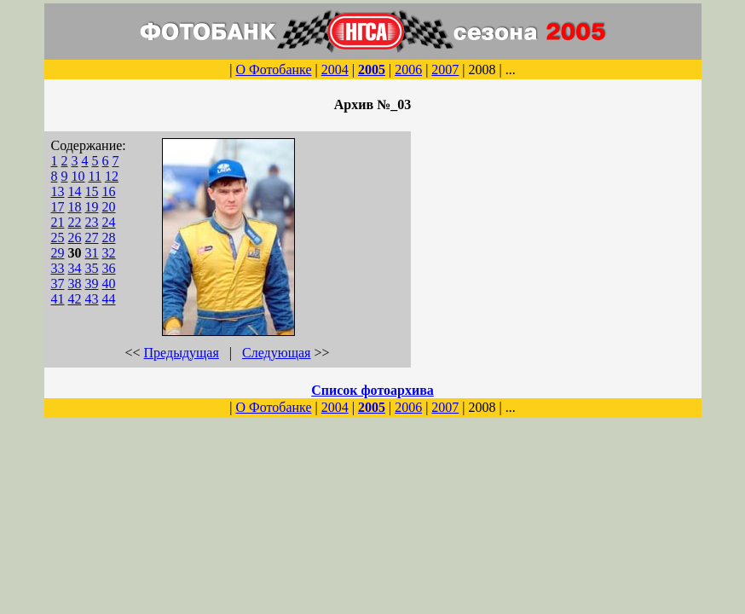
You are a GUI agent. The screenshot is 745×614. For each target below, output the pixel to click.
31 (92, 253)
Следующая (276, 352)
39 (92, 283)
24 (109, 222)
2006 (408, 69)
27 (92, 237)
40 (109, 283)
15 (92, 191)
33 (58, 268)
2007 (445, 69)
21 (58, 222)
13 (58, 191)
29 (58, 253)
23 (92, 222)
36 (109, 268)
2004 (335, 69)
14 (75, 191)
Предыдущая (181, 352)
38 (75, 283)
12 (111, 176)
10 (78, 176)
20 (109, 207)
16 (109, 191)
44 (109, 299)
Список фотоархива (372, 390)
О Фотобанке (273, 69)
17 (58, 207)
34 (75, 268)
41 (58, 299)
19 (92, 207)
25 (58, 237)
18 (75, 207)
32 (109, 253)
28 (109, 237)
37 (58, 283)
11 (95, 176)
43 (92, 299)
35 (92, 268)
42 (75, 299)
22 (75, 222)
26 (75, 237)
